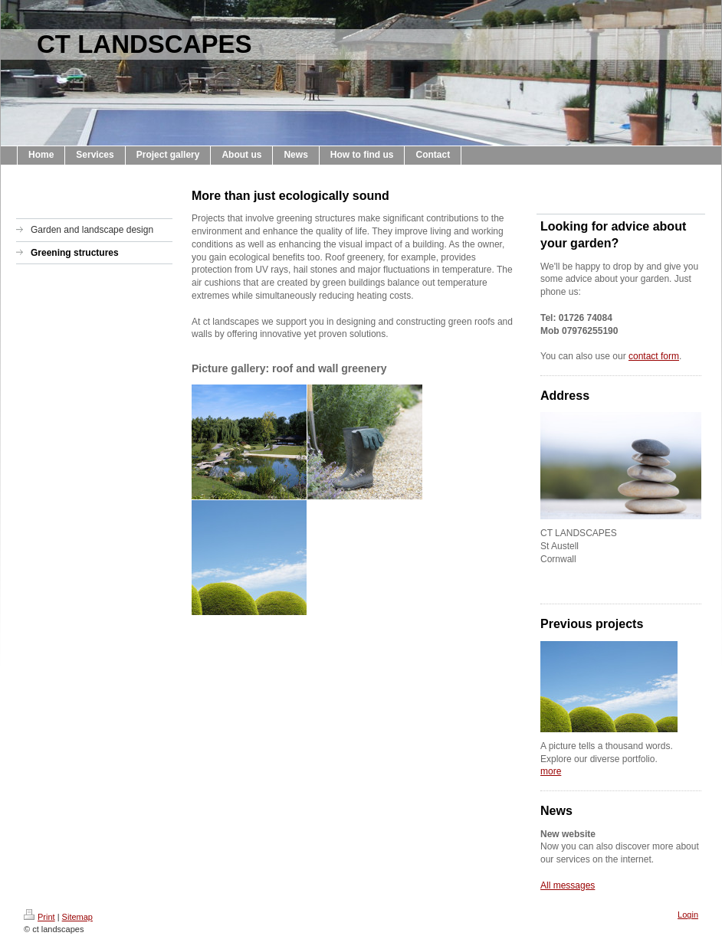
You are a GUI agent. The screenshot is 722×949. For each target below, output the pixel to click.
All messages (567, 885)
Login (688, 914)
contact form (653, 356)
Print (39, 916)
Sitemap (77, 916)
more (550, 771)
